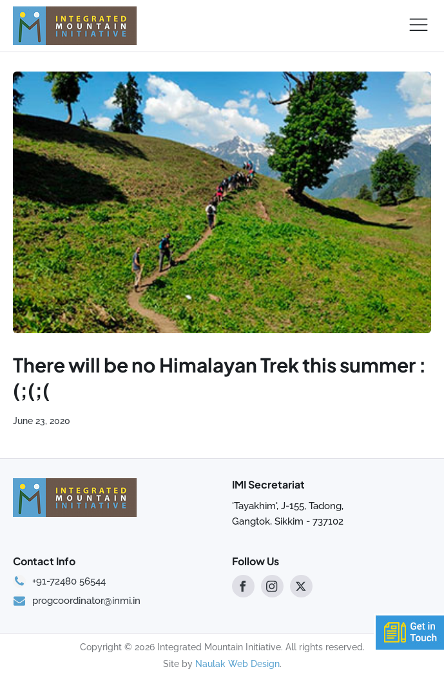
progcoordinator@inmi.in (86, 601)
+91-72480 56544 (69, 581)
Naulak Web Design (237, 664)
